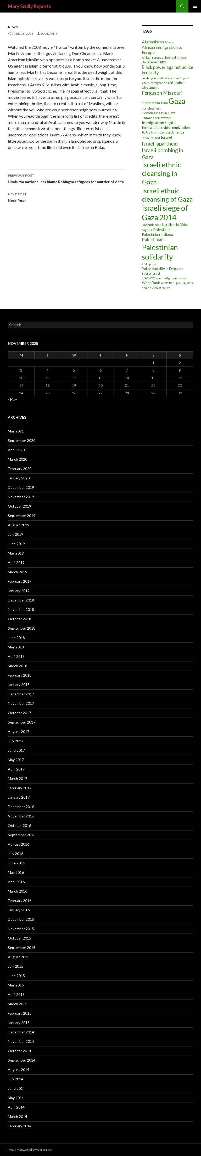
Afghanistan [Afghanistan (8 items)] (153, 41)
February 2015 (19, 1013)
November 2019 (21, 497)
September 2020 (21, 440)
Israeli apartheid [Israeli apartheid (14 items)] (160, 144)
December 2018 (21, 600)
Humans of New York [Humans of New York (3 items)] (156, 118)
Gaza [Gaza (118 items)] (177, 100)
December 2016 (21, 806)
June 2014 (16, 1088)
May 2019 (16, 553)
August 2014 (18, 1069)
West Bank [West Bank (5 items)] (151, 282)
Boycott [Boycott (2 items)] (184, 78)
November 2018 (21, 609)
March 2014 (17, 1116)
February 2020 (19, 468)
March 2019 (17, 572)
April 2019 (16, 562)
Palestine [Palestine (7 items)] (161, 229)
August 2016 (18, 844)
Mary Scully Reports (29, 6)
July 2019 (15, 534)
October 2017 (19, 713)
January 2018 (19, 684)
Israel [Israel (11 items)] (166, 137)
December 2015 (21, 919)
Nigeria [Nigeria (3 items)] (147, 230)
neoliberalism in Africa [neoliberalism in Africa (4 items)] (171, 224)
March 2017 (17, 778)
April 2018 (16, 656)
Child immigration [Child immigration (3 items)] (154, 83)
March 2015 (17, 1004)
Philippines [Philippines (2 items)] (149, 264)
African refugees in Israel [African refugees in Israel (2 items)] (159, 57)
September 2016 (21, 835)
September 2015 (21, 947)
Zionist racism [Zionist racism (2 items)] (161, 288)
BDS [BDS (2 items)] (163, 62)
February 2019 (19, 581)
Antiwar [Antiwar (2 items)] (182, 57)
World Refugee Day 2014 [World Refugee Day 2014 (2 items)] (177, 283)
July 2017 (15, 741)
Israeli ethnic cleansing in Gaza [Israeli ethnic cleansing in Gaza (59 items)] (161, 173)
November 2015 (21, 928)
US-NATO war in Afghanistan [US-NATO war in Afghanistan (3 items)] (162, 278)
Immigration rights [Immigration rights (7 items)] (158, 122)
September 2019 (21, 515)
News (13, 27)
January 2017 (19, 797)
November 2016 (21, 816)
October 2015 (19, 938)
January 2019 (19, 590)
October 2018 (19, 619)
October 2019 (19, 506)
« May (12, 399)
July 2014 (15, 1079)
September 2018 (21, 628)
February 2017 (19, 788)
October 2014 (19, 1051)
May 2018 (16, 647)
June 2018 (16, 637)
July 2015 (15, 966)
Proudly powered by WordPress (30, 1150)
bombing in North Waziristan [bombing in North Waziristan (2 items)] (160, 78)
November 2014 (21, 1041)
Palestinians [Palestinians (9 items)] (154, 239)
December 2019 (21, 487)
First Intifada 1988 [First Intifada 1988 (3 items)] (155, 103)
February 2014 (19, 1126)
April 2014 (16, 1107)
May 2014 (16, 1097)
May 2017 (16, 759)
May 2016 (16, 872)
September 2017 (21, 722)
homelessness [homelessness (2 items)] (151, 108)
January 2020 (19, 478)
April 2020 (16, 450)
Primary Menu (194, 6)
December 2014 (21, 1032)
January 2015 (19, 1022)
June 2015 (16, 975)
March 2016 (17, 891)
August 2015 (18, 957)
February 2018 (19, 675)
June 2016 (16, 863)
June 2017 (16, 750)
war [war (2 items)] (185, 278)
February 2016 (19, 900)
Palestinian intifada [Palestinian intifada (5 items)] (157, 234)
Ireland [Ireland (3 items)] (155, 138)
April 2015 (16, 994)
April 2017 (16, 769)
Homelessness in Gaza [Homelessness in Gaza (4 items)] (159, 113)
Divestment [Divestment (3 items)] (150, 87)
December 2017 (21, 694)
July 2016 (15, 853)
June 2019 (16, 543)
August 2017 (18, 731)
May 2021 (16, 431)
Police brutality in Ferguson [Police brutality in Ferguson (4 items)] (162, 269)
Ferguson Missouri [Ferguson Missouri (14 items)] (162, 93)
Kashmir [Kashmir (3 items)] (148, 225)
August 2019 (18, 525)
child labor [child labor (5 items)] (176, 82)
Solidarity (49, 33)
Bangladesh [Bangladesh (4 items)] (150, 62)
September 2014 (21, 1060)
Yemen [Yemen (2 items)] (146, 288)
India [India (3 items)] (145, 138)
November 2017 (21, 703)
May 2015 (16, 985)
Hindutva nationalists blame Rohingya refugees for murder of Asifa (67, 178)
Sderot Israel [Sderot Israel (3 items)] (151, 273)
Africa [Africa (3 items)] (169, 42)
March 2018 (17, 666)
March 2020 (17, 459)
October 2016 (19, 825)
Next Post (67, 197)
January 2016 (19, 910)
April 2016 (16, 882)
